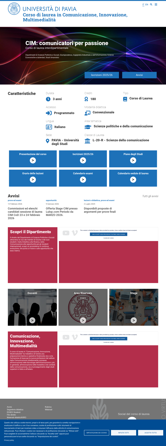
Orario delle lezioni (32, 173)
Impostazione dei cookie (96, 433)
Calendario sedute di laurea (133, 173)
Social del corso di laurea (133, 414)
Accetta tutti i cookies (109, 238)
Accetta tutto (151, 433)
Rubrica (48, 407)
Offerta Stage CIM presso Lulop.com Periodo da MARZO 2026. (62, 212)
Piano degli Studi (133, 154)
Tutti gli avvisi (150, 196)
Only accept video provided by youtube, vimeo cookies (108, 234)
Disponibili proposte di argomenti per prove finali (100, 210)
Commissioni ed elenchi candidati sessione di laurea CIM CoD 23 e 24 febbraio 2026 (25, 213)
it (143, 4)
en (146, 4)
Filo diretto (11, 415)
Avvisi (139, 75)
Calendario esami (83, 173)
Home (156, 4)
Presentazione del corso (32, 154)
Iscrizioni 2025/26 (102, 75)
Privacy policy (9, 440)
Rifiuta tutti (123, 433)
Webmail (48, 410)
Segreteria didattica (15, 410)
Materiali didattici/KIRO (16, 417)
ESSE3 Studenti (14, 412)
